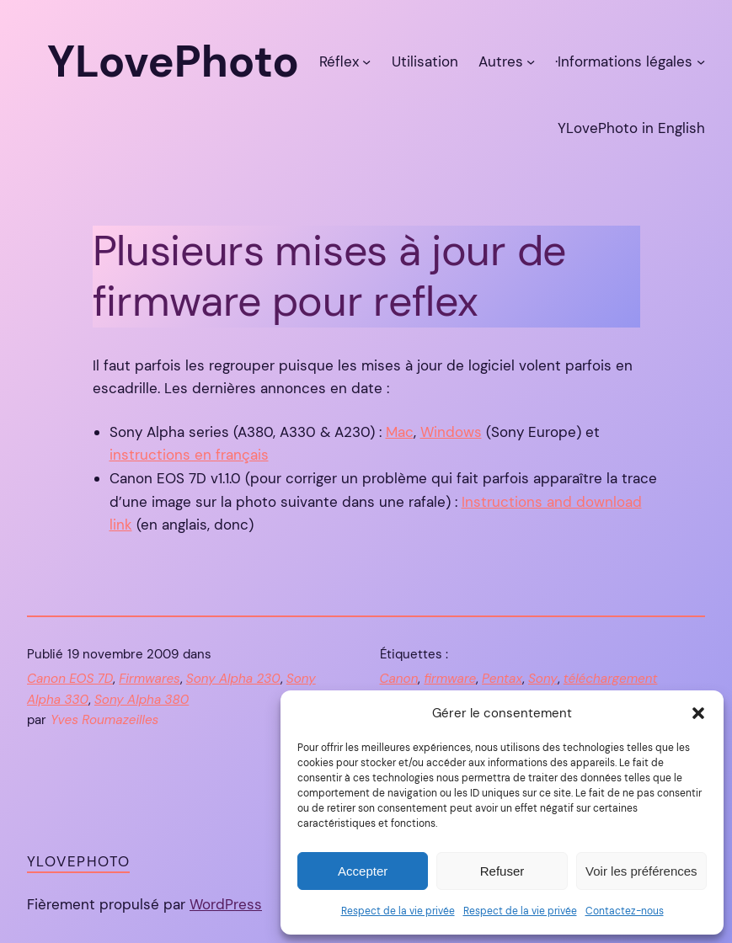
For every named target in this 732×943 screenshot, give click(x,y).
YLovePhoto (78, 861)
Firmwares (149, 678)
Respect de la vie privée (398, 911)
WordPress (226, 904)
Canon (399, 678)
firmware (450, 678)
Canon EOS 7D (70, 678)
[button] (698, 713)
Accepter (362, 871)
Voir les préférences (641, 871)
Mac (400, 432)
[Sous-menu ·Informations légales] (701, 61)
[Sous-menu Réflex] (366, 61)
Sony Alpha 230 (233, 678)
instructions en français (189, 454)
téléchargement (611, 678)
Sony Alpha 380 (141, 699)
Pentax (502, 678)
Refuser (502, 871)
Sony (543, 678)
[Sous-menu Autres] (530, 61)
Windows (451, 432)
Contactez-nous (624, 911)
